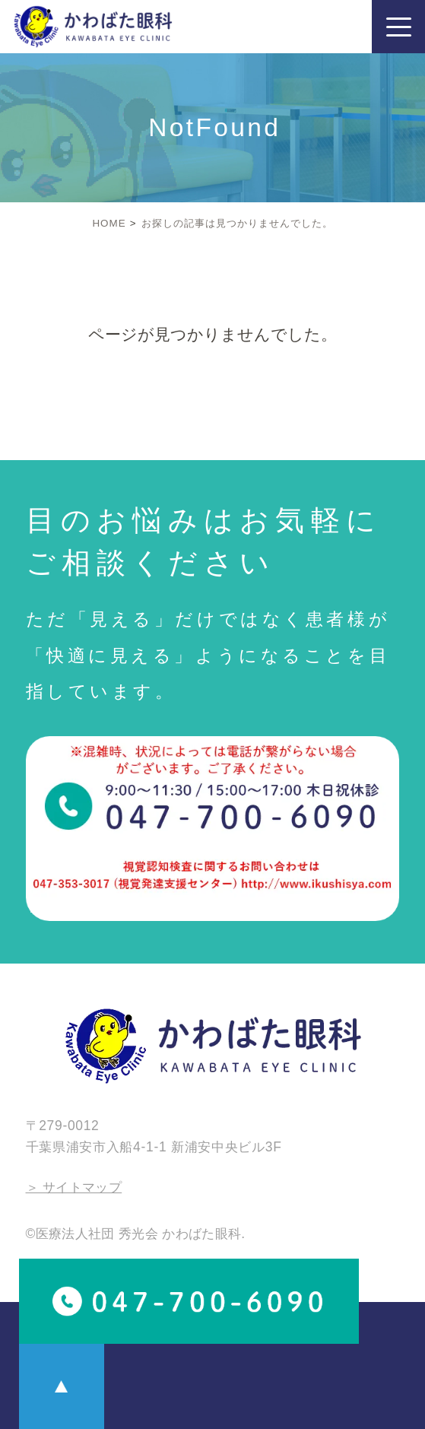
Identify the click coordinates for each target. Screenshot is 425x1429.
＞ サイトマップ (74, 1187)
